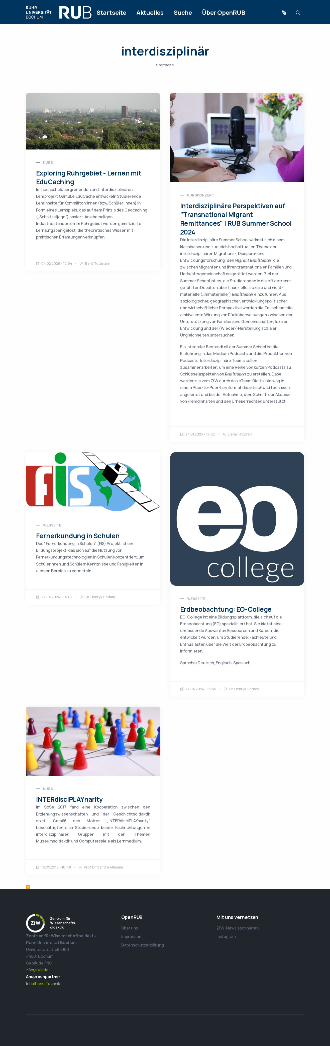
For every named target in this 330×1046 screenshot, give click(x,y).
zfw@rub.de (37, 969)
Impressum (132, 936)
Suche (183, 12)
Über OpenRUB (223, 12)
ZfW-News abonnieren (237, 928)
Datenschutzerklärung (142, 945)
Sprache (285, 13)
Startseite (111, 12)
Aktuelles (150, 12)
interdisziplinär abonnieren (28, 887)
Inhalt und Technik (43, 983)
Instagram (226, 936)
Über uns (129, 928)
